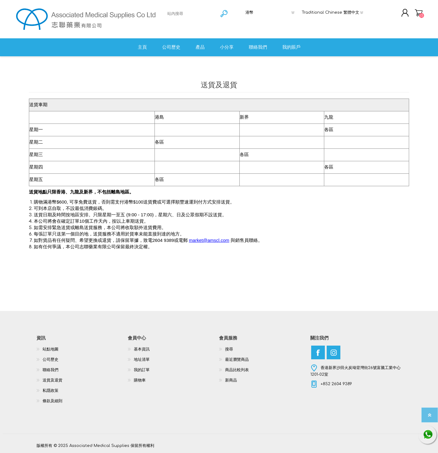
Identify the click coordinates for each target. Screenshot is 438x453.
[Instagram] (333, 352)
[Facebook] (318, 352)
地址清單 (142, 359)
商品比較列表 (237, 370)
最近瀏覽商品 (237, 359)
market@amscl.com (209, 240)
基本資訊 (142, 349)
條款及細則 (52, 401)
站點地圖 (50, 349)
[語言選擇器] (335, 12)
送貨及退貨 (52, 380)
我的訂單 (142, 370)
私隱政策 (50, 391)
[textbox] (191, 13)
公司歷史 (50, 359)
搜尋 (229, 349)
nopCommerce (386, 440)
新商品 (231, 380)
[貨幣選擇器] (272, 12)
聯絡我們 (50, 370)
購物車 (419, 12)
